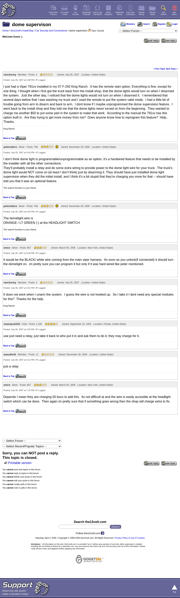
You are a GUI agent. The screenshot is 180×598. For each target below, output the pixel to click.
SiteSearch (163, 13)
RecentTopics (152, 13)
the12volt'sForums (53, 13)
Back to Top (8, 138)
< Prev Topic (159, 69)
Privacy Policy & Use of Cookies (130, 538)
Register (159, 24)
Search (143, 24)
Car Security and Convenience (51, 30)
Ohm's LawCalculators (97, 13)
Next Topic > (172, 69)
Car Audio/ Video (65, 13)
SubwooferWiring (119, 13)
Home (5, 30)
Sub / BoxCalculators (130, 13)
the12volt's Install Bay (22, 30)
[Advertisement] (90, 55)
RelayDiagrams (108, 13)
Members (127, 24)
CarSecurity (75, 13)
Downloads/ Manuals (86, 13)
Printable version (19, 463)
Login (172, 24)
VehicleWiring (141, 13)
